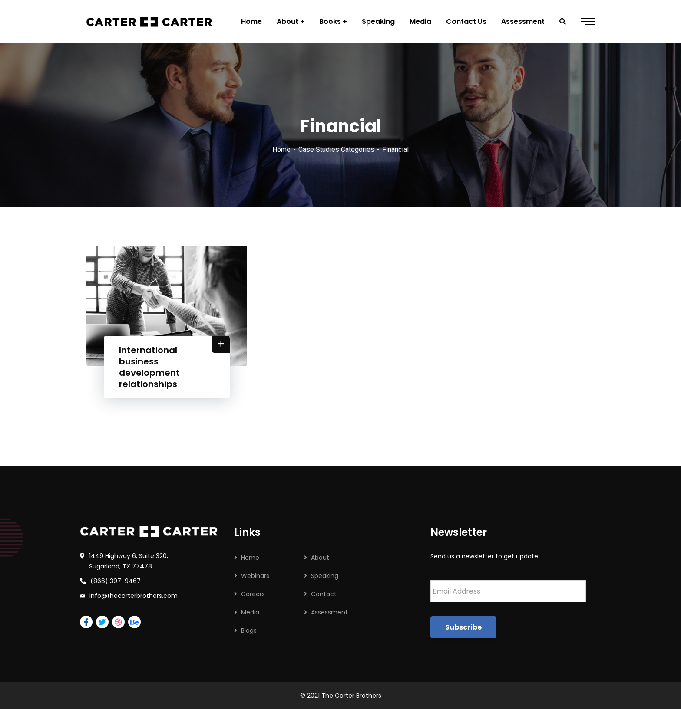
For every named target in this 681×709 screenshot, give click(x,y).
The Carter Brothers (351, 695)
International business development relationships (149, 367)
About (320, 557)
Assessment (329, 612)
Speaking (324, 575)
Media (250, 612)
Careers (253, 594)
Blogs (249, 630)
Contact (324, 594)
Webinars (255, 575)
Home (281, 149)
